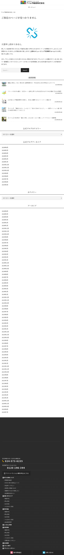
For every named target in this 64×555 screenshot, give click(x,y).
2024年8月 (5, 274)
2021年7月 (5, 380)
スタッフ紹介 (7, 545)
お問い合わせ (48, 552)
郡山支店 (7, 501)
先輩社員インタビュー (10, 540)
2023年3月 (5, 323)
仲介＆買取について (9, 477)
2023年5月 (5, 317)
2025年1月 (5, 260)
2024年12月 (5, 263)
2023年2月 (5, 326)
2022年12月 (5, 332)
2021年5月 (5, 386)
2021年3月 (5, 392)
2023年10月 (5, 303)
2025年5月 (5, 185)
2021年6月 (5, 383)
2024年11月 (5, 266)
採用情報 (6, 527)
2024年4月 (5, 286)
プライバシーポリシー (9, 548)
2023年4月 (5, 320)
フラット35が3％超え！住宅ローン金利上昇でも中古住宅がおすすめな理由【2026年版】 (35, 91)
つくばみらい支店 (9, 506)
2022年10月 (5, 337)
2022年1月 (5, 363)
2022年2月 (5, 360)
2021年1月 (5, 398)
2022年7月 (5, 346)
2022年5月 (5, 352)
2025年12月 (5, 165)
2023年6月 (5, 314)
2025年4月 (5, 251)
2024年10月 (5, 268)
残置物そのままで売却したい (12, 491)
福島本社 (7, 498)
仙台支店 (7, 504)
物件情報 (6, 509)
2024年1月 (5, 294)
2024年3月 (5, 289)
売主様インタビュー (10, 485)
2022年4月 (5, 355)
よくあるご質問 (8, 525)
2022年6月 (5, 349)
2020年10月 (5, 406)
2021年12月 (5, 366)
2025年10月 (5, 170)
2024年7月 (5, 277)
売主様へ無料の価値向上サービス (12, 482)
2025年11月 (5, 167)
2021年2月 (5, 395)
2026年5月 (5, 150)
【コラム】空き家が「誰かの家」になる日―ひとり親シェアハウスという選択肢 (32, 118)
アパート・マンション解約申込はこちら (16, 473)
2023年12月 (5, 297)
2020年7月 (5, 412)
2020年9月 (5, 409)
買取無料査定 (8, 480)
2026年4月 (5, 153)
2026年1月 (5, 162)
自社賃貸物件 (8, 522)
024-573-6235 (14, 461)
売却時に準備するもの (10, 488)
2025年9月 (5, 173)
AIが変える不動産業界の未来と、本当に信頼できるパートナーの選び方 (29, 100)
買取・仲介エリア (8, 496)
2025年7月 (5, 179)
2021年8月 (5, 378)
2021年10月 (5, 372)
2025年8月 (5, 176)
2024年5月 (5, 283)
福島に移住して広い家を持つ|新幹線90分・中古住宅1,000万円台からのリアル (31, 83)
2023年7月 (5, 312)
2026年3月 (5, 156)
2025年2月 (5, 257)
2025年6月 (5, 182)
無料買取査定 (16, 552)
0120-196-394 (16, 467)
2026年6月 (5, 147)
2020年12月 (5, 401)
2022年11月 (5, 335)
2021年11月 (5, 369)
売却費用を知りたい (10, 493)
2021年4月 (5, 389)
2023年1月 (5, 329)
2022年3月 (5, 357)
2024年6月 (5, 280)
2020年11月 (5, 403)
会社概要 (6, 543)
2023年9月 (5, 306)
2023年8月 (5, 309)
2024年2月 (5, 291)
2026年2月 (5, 159)
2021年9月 (5, 375)
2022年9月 (5, 340)
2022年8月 (5, 343)
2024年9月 (5, 271)
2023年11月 (5, 300)
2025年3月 (5, 254)
